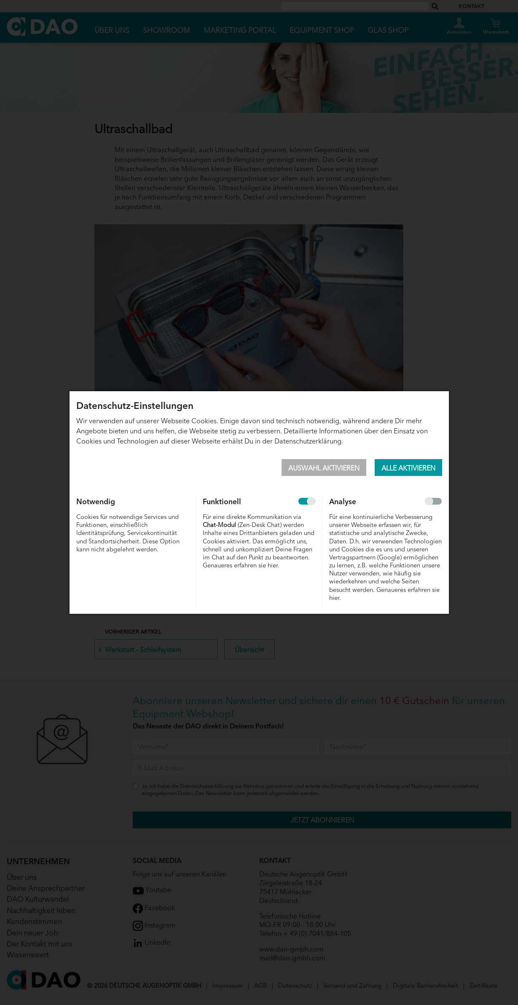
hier (273, 564)
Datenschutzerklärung (307, 440)
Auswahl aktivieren (324, 467)
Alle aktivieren (408, 467)
